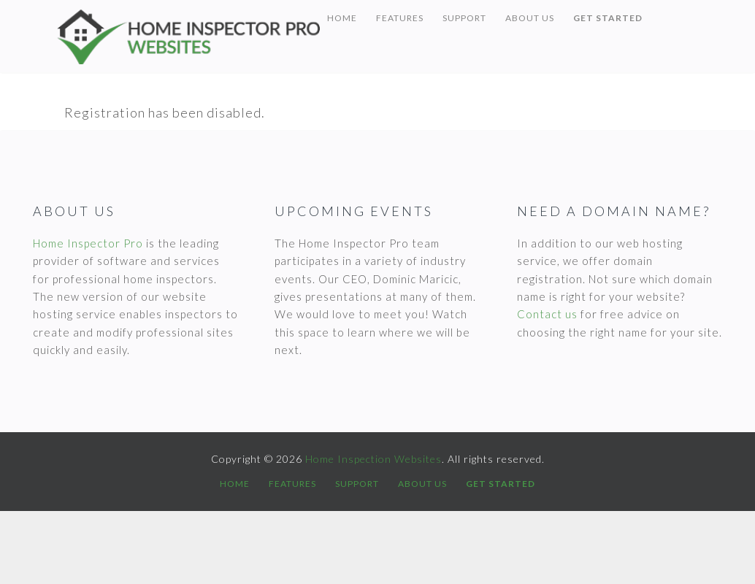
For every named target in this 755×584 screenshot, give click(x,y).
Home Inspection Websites (188, 36)
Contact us (547, 313)
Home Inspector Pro (88, 243)
